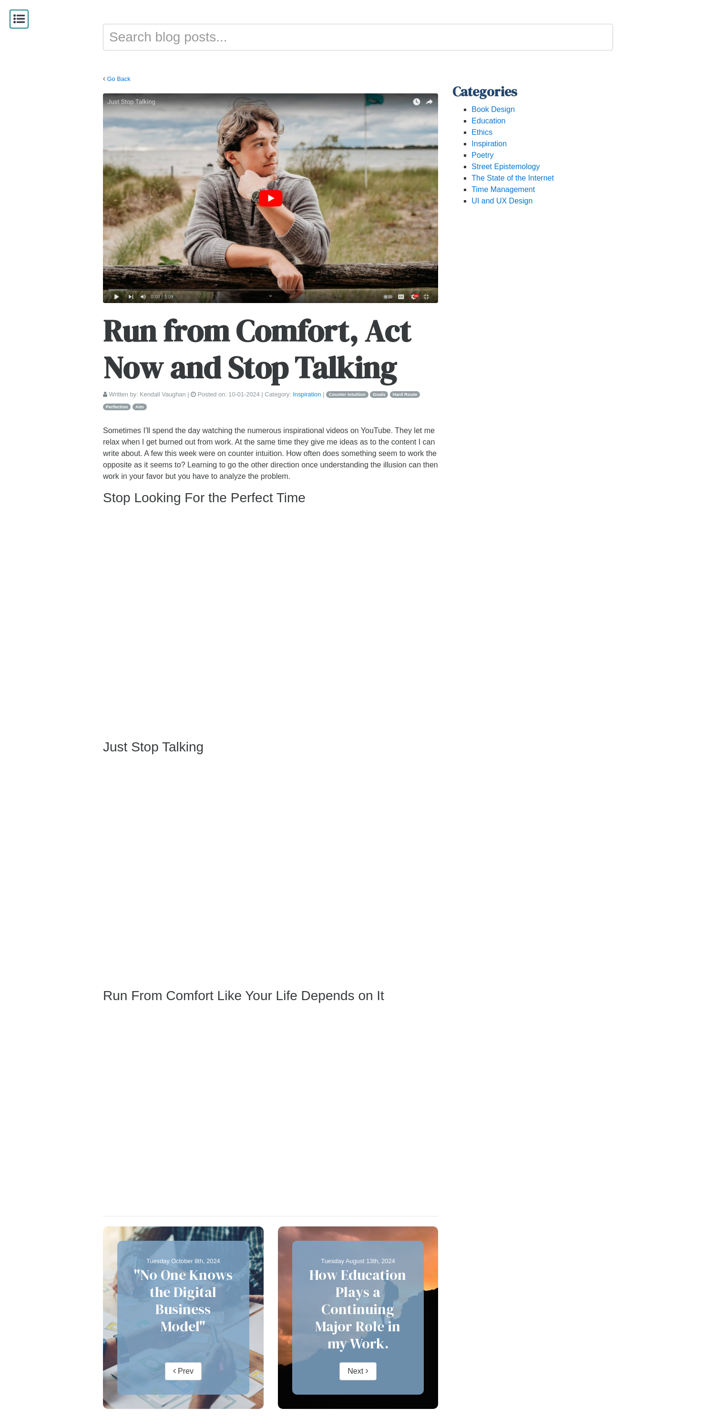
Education (488, 121)
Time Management (503, 189)
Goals (379, 394)
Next (358, 1371)
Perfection (117, 406)
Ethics (481, 132)
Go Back (119, 78)
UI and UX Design (501, 201)
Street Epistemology (505, 166)
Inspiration (307, 394)
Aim (139, 406)
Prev (183, 1371)
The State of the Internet (512, 178)
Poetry (482, 155)
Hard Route (405, 394)
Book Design (493, 109)
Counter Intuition (347, 394)
